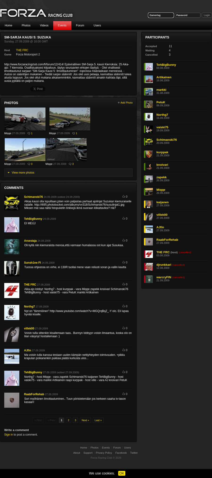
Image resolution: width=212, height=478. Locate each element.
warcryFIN (163, 277)
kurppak (162, 152)
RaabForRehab (34, 394)
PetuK (160, 102)
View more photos (23, 172)
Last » (98, 420)
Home (8, 25)
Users (97, 25)
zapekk (161, 177)
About (76, 452)
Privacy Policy (104, 452)
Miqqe (7, 133)
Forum (80, 25)
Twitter (134, 452)
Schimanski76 (33, 197)
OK (121, 473)
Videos (44, 25)
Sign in (8, 434)
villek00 (29, 328)
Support (88, 452)
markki (161, 89)
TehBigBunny (33, 218)
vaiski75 (162, 127)
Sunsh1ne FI (32, 262)
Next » (85, 420)
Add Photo (127, 102)
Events (62, 25)
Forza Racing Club (101, 457)
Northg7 (29, 306)
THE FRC (22, 50)
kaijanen (162, 202)
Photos (26, 25)
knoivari (162, 164)
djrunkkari (163, 264)
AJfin (27, 350)
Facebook (121, 452)
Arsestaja (30, 240)
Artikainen (163, 77)
